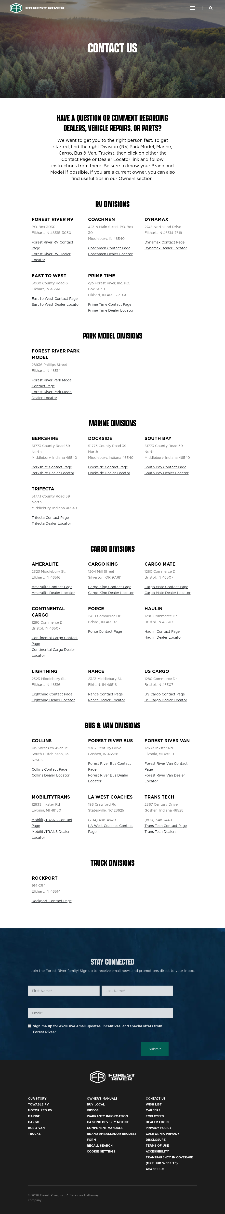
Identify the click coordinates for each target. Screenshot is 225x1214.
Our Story (37, 1098)
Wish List (154, 1104)
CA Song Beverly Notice (108, 1122)
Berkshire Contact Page (52, 467)
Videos (93, 1110)
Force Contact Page (105, 631)
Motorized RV (40, 1110)
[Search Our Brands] (210, 8)
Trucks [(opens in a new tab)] (34, 1134)
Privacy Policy (159, 1128)
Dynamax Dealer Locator (166, 248)
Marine (34, 1116)
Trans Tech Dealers (160, 831)
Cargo (33, 1122)
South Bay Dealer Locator (167, 473)
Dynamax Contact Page (165, 242)
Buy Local (96, 1104)
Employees (155, 1116)
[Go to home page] (37, 8)
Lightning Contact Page (52, 694)
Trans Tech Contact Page (166, 825)
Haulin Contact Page (162, 631)
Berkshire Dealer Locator (53, 473)
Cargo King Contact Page (109, 586)
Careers (153, 1110)
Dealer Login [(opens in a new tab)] (157, 1122)
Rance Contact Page (105, 694)
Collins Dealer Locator (51, 775)
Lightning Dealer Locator (53, 700)
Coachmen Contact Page (109, 248)
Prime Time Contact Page (109, 304)
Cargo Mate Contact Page (166, 586)
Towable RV (38, 1104)
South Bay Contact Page (165, 467)
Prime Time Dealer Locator (111, 310)
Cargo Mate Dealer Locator (168, 592)
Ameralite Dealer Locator (53, 592)
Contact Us (156, 1098)
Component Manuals (105, 1128)
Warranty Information (107, 1116)
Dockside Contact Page (108, 467)
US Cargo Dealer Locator (166, 700)
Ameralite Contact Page (52, 586)
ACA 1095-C (155, 1169)
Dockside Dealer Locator (109, 473)
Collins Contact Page (49, 769)
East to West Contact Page (55, 298)
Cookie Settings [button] (101, 1151)
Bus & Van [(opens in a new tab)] (36, 1128)
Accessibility (157, 1151)
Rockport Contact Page (52, 900)
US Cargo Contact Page (165, 694)
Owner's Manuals (102, 1098)
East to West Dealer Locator (56, 304)
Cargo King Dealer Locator (111, 592)
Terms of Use (157, 1145)
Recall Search (100, 1145)
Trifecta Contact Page (50, 517)
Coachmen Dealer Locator (110, 254)
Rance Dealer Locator (106, 700)
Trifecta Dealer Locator (51, 523)
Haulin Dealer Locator (163, 637)
